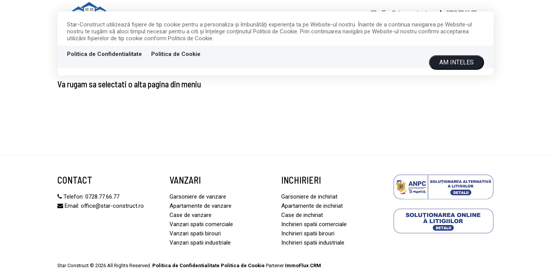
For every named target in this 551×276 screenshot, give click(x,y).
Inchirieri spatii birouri (307, 233)
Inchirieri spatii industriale (312, 242)
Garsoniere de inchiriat (309, 196)
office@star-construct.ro (112, 205)
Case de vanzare (191, 215)
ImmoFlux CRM (303, 265)
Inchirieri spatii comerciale (314, 224)
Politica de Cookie (176, 54)
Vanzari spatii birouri (195, 233)
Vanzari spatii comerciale (201, 224)
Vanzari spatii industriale (200, 242)
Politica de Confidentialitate (104, 54)
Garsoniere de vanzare (198, 196)
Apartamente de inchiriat (312, 205)
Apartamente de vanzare (200, 205)
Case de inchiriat (302, 215)
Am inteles (456, 62)
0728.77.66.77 (102, 196)
